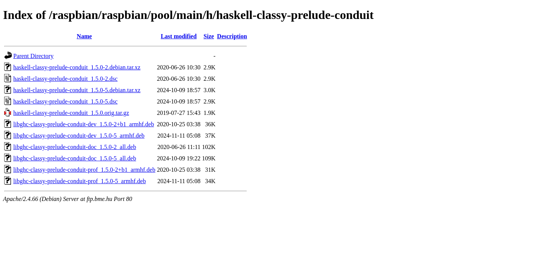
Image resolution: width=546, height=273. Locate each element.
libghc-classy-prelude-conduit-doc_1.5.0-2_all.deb (74, 147)
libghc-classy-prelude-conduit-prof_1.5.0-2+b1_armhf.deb (84, 169)
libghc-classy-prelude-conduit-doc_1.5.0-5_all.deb (74, 158)
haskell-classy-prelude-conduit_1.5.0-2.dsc (65, 78)
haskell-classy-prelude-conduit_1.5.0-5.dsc (65, 101)
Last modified (179, 36)
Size (209, 36)
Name (84, 36)
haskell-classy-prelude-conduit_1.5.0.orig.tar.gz (71, 113)
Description (232, 36)
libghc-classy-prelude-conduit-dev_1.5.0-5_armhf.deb (78, 135)
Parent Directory (33, 56)
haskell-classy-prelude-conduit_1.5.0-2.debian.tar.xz (76, 67)
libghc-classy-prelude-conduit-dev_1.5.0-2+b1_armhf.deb (83, 124)
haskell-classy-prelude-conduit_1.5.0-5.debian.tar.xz (76, 90)
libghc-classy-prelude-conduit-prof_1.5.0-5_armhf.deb (79, 181)
